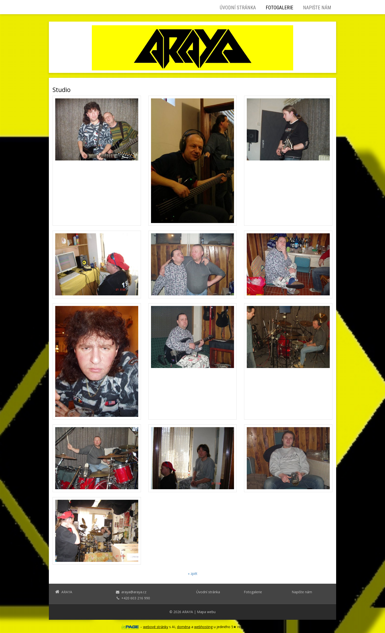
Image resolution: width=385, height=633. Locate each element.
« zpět (192, 573)
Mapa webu (206, 611)
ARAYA (187, 611)
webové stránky (155, 626)
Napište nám (317, 8)
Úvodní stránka (238, 8)
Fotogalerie (279, 8)
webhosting (203, 626)
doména (183, 626)
